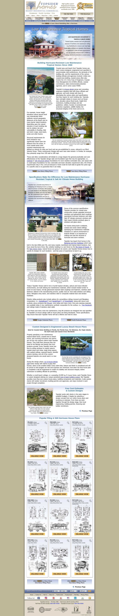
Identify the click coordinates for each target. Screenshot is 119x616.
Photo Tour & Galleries (49, 18)
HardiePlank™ (57, 301)
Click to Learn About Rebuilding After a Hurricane (59, 23)
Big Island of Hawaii (82, 247)
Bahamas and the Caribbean (74, 243)
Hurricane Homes (56, 18)
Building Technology (60, 21)
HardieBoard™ (44, 301)
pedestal (30, 161)
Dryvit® (49, 303)
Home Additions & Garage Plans (39, 18)
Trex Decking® (87, 305)
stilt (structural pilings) (42, 161)
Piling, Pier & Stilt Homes (81, 18)
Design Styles (48, 21)
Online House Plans (29, 18)
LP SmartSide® (68, 301)
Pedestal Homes (72, 18)
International (81, 21)
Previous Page (85, 411)
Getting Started (38, 21)
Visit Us (90, 21)
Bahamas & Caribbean (90, 18)
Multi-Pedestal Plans (76, 320)
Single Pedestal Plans (43, 320)
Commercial (72, 21)
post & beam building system (70, 377)
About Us (28, 21)
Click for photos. (40, 107)
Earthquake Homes (65, 18)
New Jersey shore (35, 249)
